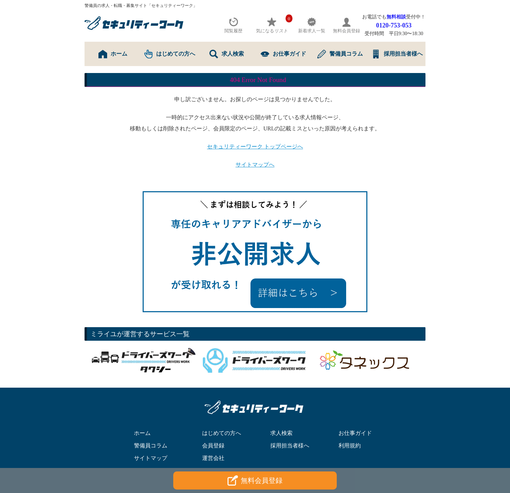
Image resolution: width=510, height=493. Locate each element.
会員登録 (213, 445)
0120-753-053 (394, 25)
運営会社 (213, 458)
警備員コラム (340, 54)
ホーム (112, 54)
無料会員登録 (255, 480)
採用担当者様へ (397, 54)
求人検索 (226, 54)
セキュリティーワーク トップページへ (255, 146)
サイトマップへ (255, 165)
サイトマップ (150, 458)
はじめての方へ (169, 54)
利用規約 (349, 445)
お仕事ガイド (283, 54)
